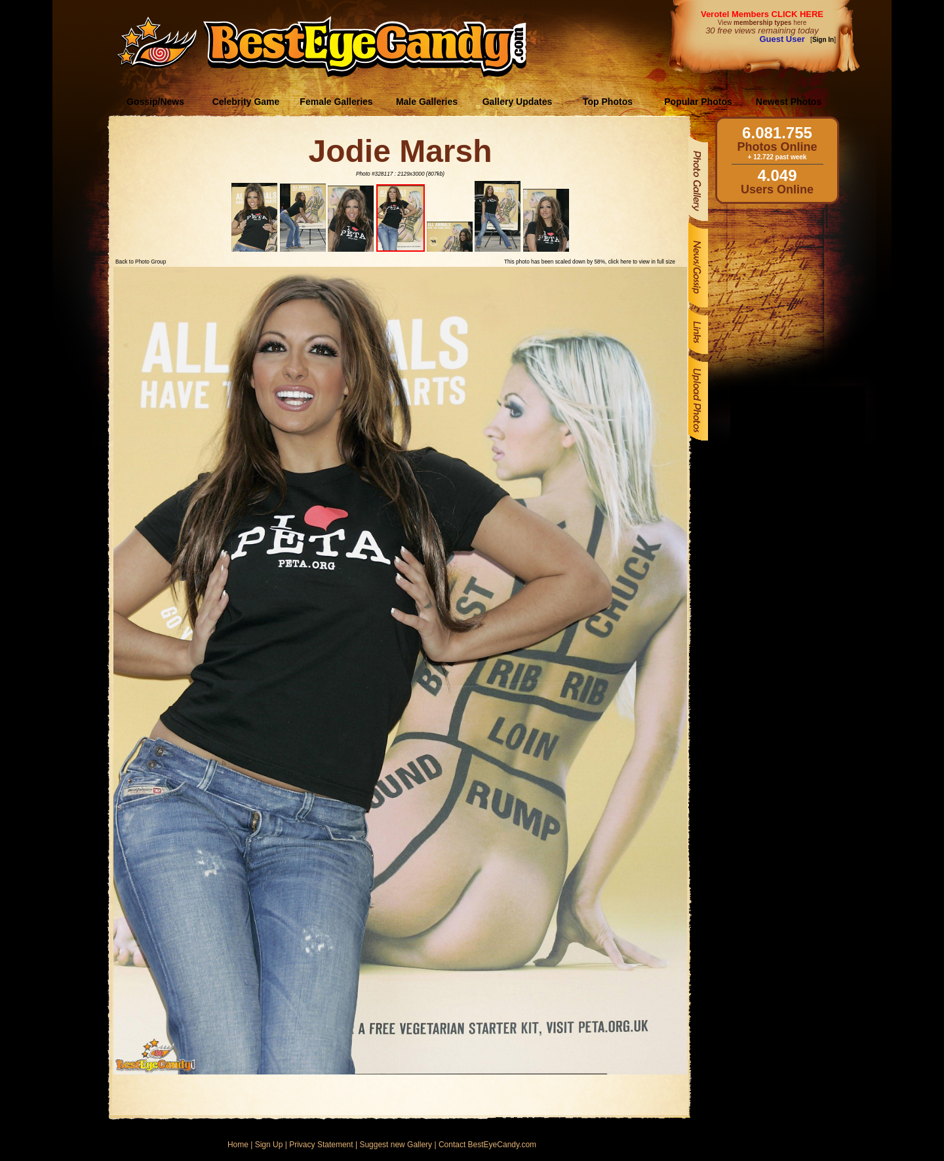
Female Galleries (336, 101)
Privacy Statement (321, 1144)
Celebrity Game (246, 101)
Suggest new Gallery (395, 1144)
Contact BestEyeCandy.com (487, 1144)
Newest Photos (788, 101)
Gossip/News (155, 101)
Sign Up (269, 1144)
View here (762, 22)
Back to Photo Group (140, 261)
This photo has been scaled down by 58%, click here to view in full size (589, 261)
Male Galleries (427, 101)
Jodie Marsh (400, 151)
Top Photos (608, 101)
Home (237, 1144)
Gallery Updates (517, 101)
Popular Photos (698, 101)
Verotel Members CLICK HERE (762, 14)
